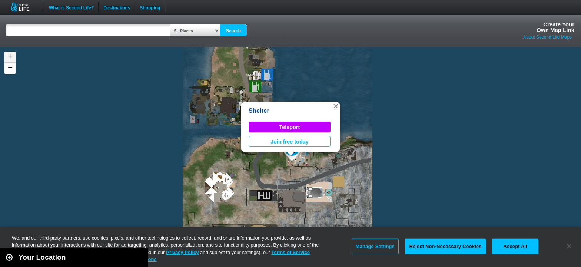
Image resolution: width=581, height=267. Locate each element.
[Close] (569, 246)
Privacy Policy (182, 252)
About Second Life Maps (547, 37)
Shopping (150, 7)
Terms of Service (290, 252)
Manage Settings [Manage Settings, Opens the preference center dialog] (375, 246)
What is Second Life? (71, 7)
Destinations (116, 7)
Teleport (289, 127)
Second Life (24, 7)
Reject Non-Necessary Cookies (445, 246)
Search (233, 30)
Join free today (289, 142)
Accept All (515, 246)
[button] (335, 106)
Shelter (259, 111)
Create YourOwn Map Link (555, 27)
